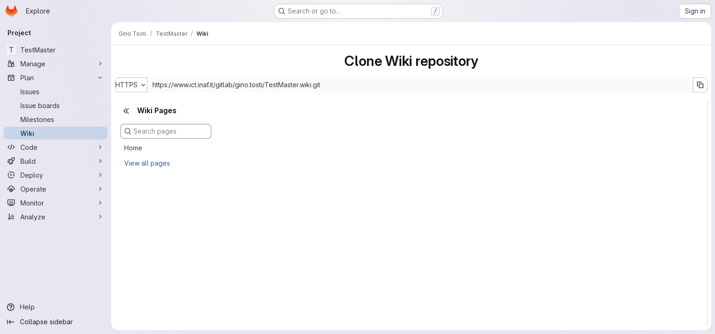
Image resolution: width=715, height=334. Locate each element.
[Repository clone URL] (420, 84)
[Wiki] (56, 133)
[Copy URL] (700, 84)
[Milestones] (56, 119)
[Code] (56, 147)
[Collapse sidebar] (56, 321)
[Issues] (56, 91)
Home (133, 148)
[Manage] (56, 63)
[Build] (56, 160)
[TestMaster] (56, 49)
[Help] (56, 307)
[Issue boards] (56, 105)
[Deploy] (56, 174)
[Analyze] (56, 216)
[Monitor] (56, 202)
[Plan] (56, 77)
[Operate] (56, 188)
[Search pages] (165, 131)
